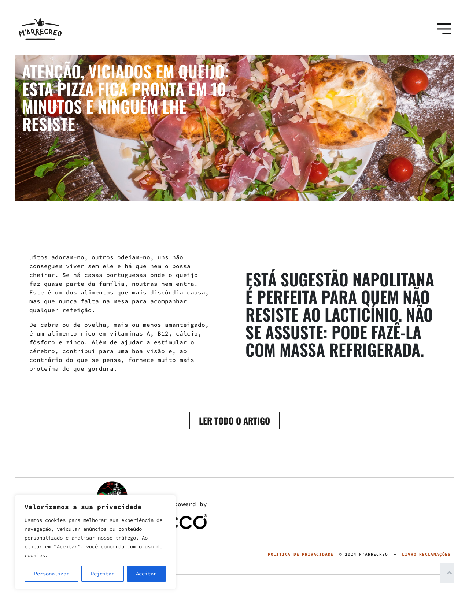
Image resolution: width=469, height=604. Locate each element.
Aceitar (146, 573)
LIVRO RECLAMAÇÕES (426, 554)
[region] (95, 542)
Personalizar (51, 573)
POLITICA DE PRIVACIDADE (300, 554)
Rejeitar (102, 573)
